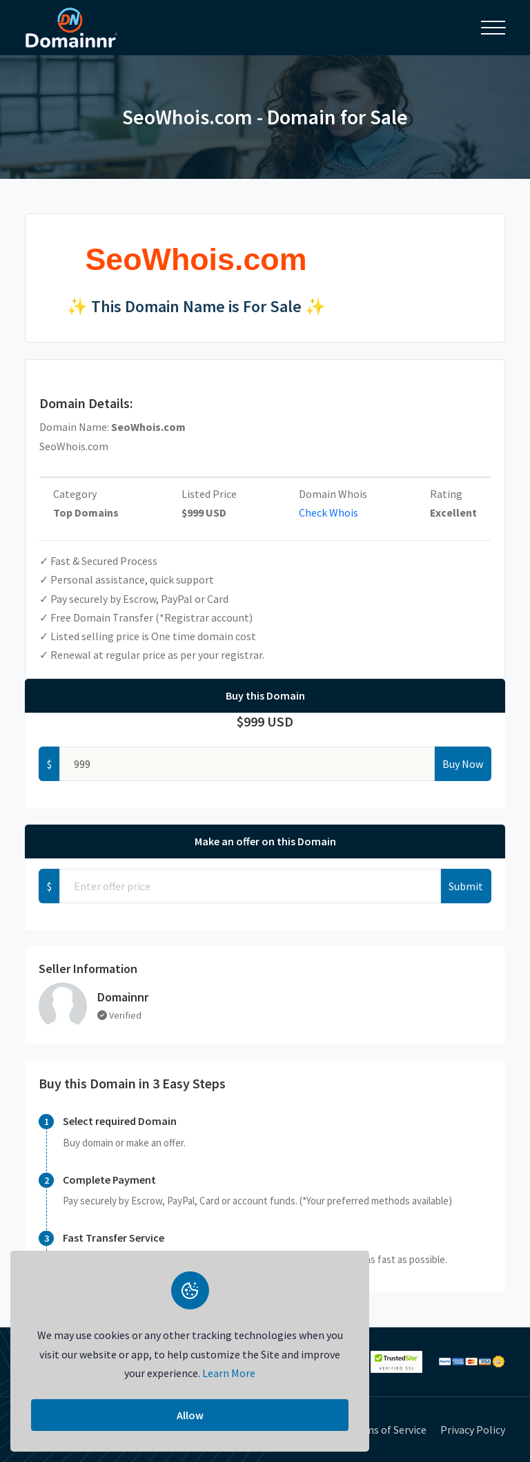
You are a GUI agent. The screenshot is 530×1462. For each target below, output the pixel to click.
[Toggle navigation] (493, 27)
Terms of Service (387, 1429)
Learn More (228, 1373)
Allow (190, 1415)
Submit (466, 886)
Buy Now (462, 764)
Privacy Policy (472, 1429)
